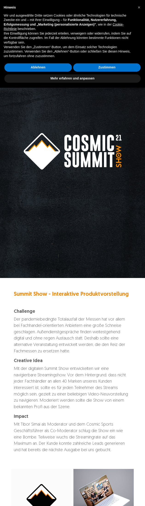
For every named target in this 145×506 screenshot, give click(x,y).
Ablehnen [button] (38, 486)
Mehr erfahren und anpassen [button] (72, 496)
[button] (139, 425)
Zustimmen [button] (107, 486)
